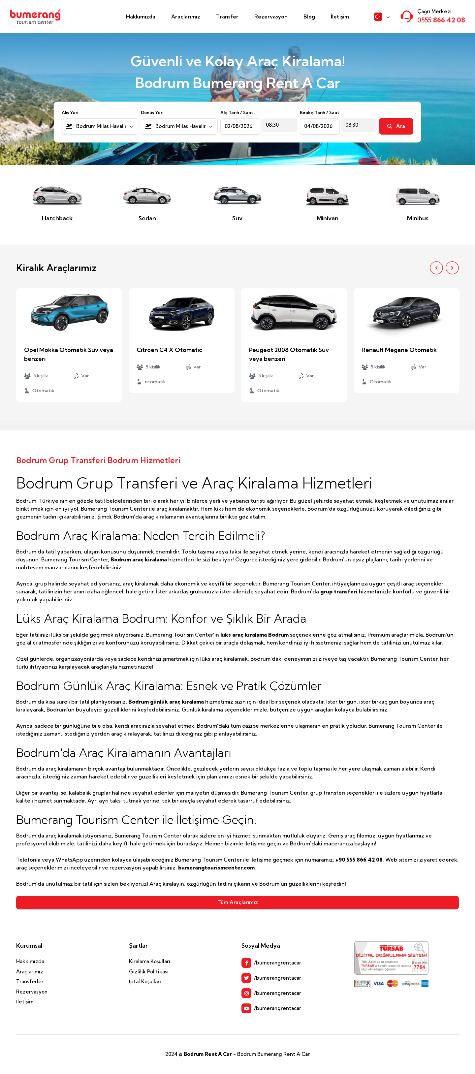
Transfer (227, 16)
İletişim (340, 16)
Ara (396, 126)
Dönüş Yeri (152, 112)
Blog (309, 16)
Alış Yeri (70, 112)
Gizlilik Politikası (149, 971)
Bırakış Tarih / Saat (319, 112)
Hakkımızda (140, 16)
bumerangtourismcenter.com (216, 867)
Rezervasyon (271, 16)
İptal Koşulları (145, 981)
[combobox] (100, 126)
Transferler (30, 981)
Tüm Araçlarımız (237, 902)
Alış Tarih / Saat (236, 112)
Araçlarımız (185, 16)
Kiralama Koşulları (149, 961)
